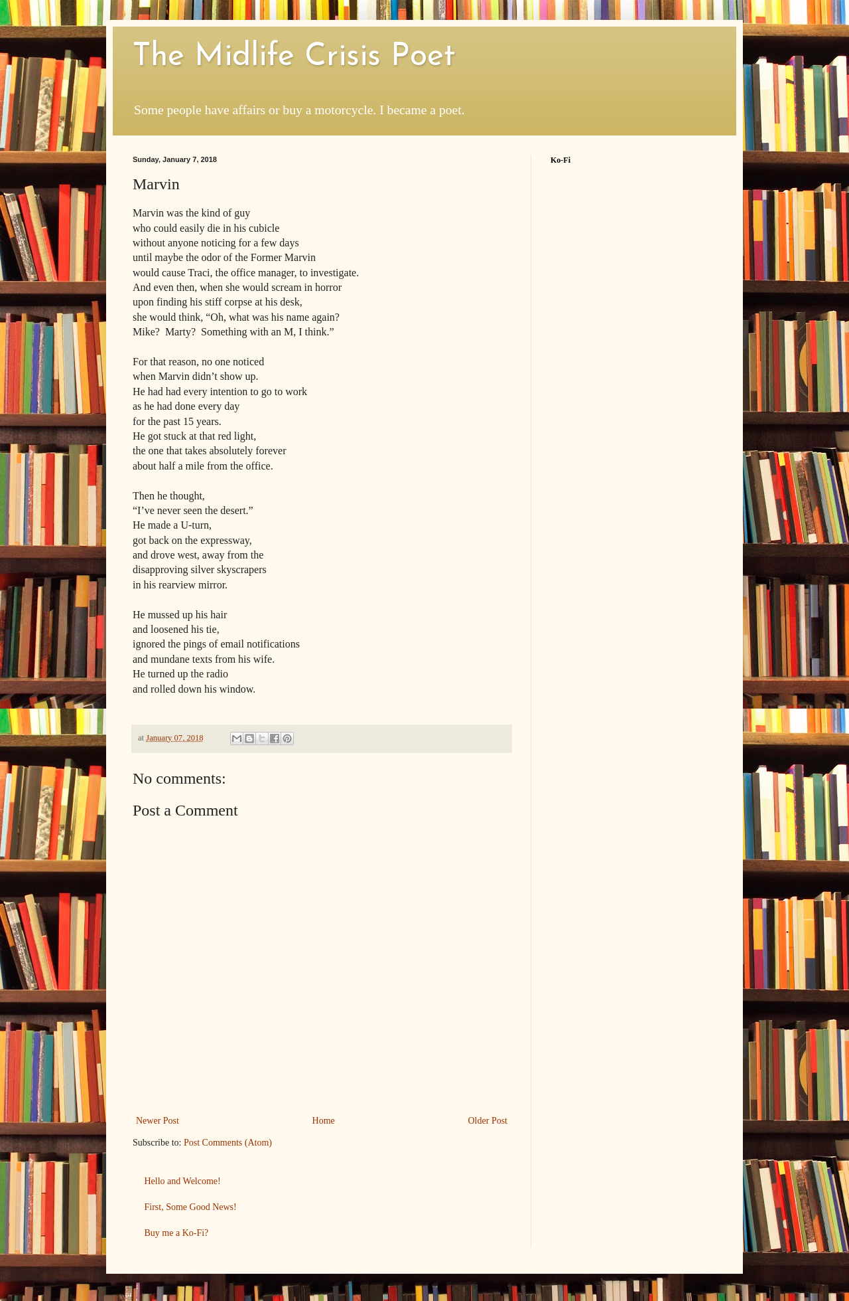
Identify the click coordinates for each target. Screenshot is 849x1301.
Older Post (488, 1121)
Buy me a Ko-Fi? (177, 1233)
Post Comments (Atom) (228, 1143)
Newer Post (157, 1121)
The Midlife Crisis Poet (294, 57)
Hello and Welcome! (183, 1181)
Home (323, 1121)
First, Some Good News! (191, 1207)
